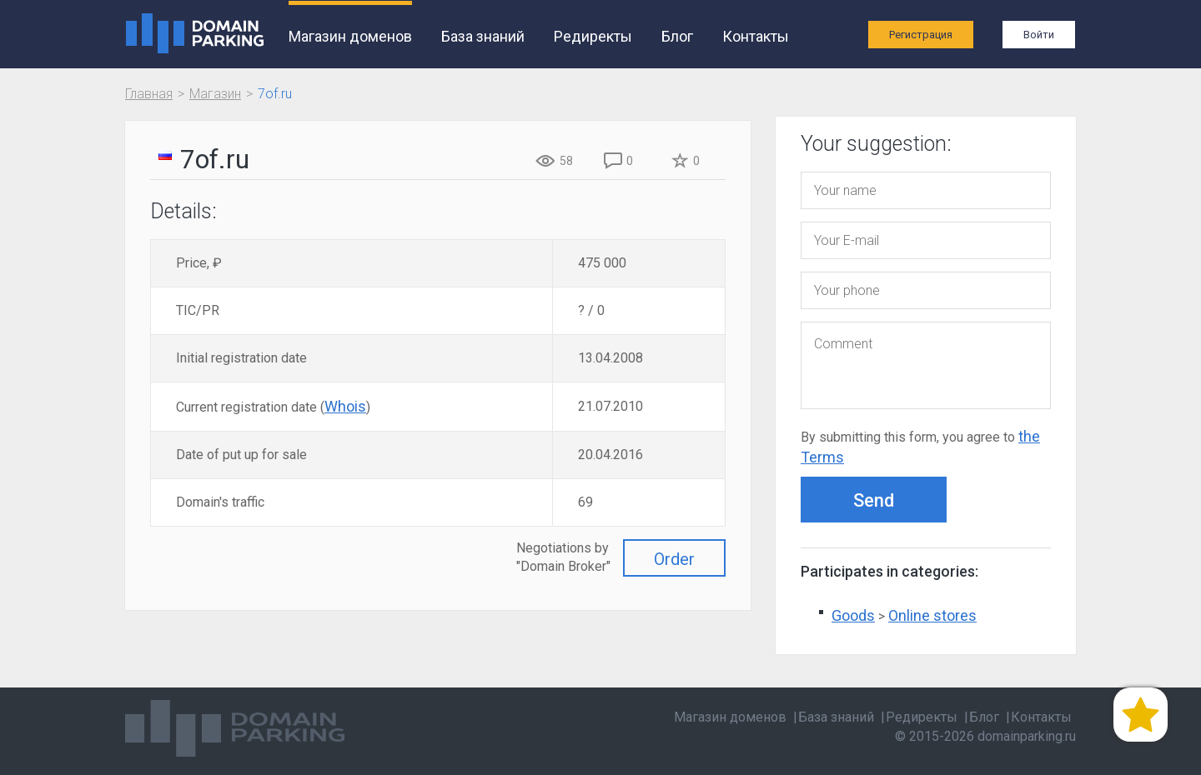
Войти (1038, 34)
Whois (345, 406)
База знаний (483, 36)
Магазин (215, 94)
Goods (853, 615)
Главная (149, 94)
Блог (677, 36)
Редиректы (593, 36)
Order (674, 559)
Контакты (755, 36)
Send (873, 500)
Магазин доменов (350, 36)
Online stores (932, 615)
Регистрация (920, 34)
